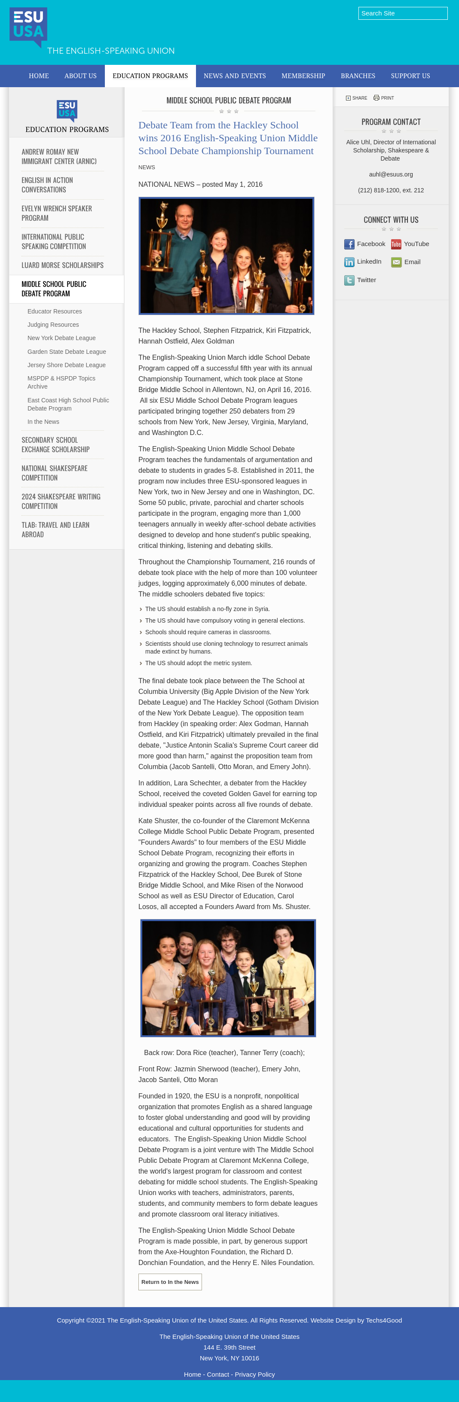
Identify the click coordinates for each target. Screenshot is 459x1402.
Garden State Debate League (67, 351)
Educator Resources (55, 311)
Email (406, 261)
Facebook (365, 243)
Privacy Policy (255, 1374)
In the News (43, 421)
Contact (218, 1374)
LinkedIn (363, 261)
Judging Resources (53, 324)
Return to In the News (170, 1282)
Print (383, 97)
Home (192, 1374)
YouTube (410, 243)
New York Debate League (62, 338)
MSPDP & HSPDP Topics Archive (61, 382)
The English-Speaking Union (111, 51)
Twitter (360, 279)
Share (356, 98)
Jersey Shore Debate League (67, 365)
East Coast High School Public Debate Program (68, 404)
